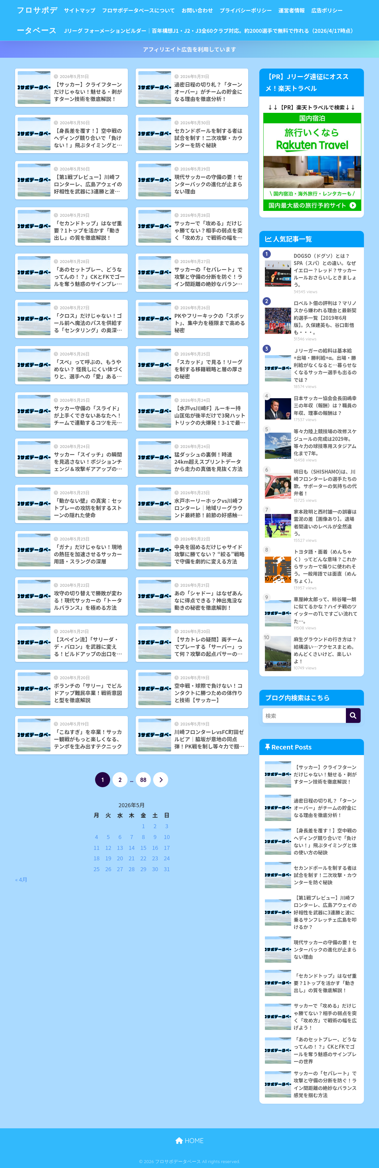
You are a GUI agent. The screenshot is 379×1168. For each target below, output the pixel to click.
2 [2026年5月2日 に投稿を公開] (154, 826)
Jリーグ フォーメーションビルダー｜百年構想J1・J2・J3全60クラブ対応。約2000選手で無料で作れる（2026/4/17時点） (210, 30)
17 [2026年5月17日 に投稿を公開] (167, 847)
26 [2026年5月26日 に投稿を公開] (108, 869)
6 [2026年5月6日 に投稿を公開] (119, 837)
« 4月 (21, 879)
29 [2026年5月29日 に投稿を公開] (143, 869)
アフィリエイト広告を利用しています (189, 49)
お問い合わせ (197, 10)
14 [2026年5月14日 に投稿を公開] (132, 847)
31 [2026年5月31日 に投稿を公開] (167, 869)
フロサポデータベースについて (138, 10)
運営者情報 (291, 10)
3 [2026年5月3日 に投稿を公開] (166, 826)
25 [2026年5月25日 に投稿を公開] (96, 869)
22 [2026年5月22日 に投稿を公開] (143, 858)
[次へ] (160, 779)
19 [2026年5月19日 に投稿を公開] (108, 858)
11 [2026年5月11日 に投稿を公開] (96, 847)
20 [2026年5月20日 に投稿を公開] (120, 858)
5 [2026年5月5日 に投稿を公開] (108, 837)
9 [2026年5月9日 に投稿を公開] (154, 837)
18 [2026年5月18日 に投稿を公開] (96, 858)
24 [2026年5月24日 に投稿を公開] (167, 858)
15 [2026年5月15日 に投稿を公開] (143, 847)
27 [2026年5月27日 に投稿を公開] (120, 869)
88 (143, 779)
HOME (189, 1141)
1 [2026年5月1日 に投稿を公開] (143, 826)
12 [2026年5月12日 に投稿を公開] (108, 847)
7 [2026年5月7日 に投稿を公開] (131, 837)
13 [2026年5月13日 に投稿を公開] (120, 847)
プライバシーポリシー (246, 10)
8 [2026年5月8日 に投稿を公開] (143, 837)
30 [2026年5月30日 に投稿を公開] (155, 869)
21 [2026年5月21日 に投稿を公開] (132, 858)
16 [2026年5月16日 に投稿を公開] (155, 847)
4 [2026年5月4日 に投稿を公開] (96, 837)
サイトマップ (79, 10)
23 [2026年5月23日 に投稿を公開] (155, 858)
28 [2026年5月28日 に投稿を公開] (132, 869)
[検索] (353, 715)
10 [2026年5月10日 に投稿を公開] (167, 837)
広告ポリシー (327, 10)
